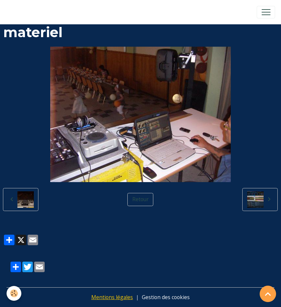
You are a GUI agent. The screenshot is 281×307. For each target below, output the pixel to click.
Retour (140, 199)
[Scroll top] (268, 294)
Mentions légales (112, 297)
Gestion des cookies (166, 297)
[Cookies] (14, 293)
